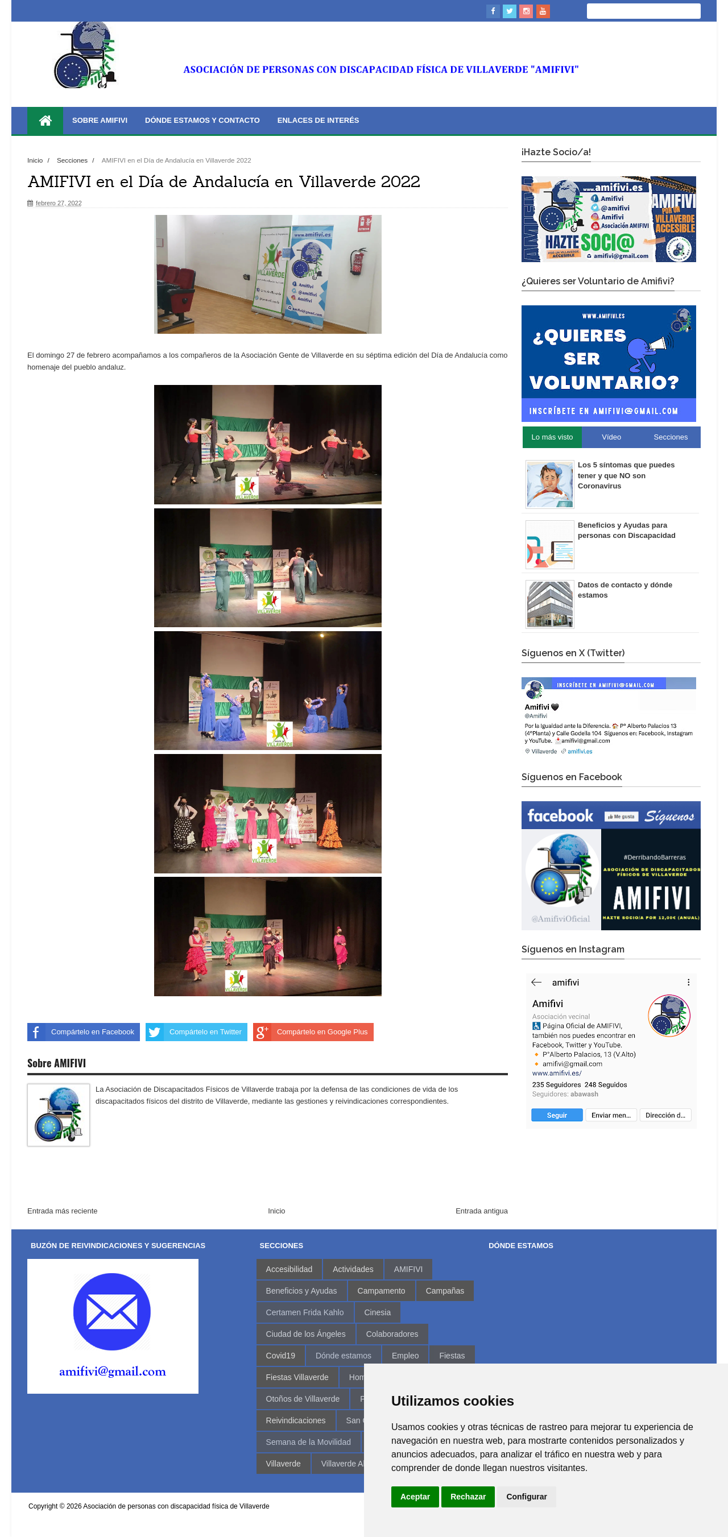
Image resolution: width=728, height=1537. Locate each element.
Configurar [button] (526, 1496)
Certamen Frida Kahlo (305, 1312)
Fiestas (452, 1355)
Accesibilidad (289, 1269)
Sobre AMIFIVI (99, 120)
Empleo (405, 1355)
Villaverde (283, 1463)
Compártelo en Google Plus (310, 1032)
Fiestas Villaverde (297, 1377)
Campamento (382, 1290)
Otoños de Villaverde (303, 1398)
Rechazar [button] (468, 1496)
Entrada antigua (482, 1211)
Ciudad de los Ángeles (306, 1334)
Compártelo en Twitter (194, 1032)
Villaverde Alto (346, 1463)
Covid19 (280, 1355)
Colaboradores (392, 1334)
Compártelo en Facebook (80, 1032)
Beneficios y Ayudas (301, 1290)
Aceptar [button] (415, 1496)
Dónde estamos (343, 1355)
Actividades (353, 1269)
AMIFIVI (408, 1269)
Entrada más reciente (62, 1211)
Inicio (36, 160)
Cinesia (378, 1312)
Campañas (445, 1290)
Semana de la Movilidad (308, 1442)
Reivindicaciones (296, 1420)
